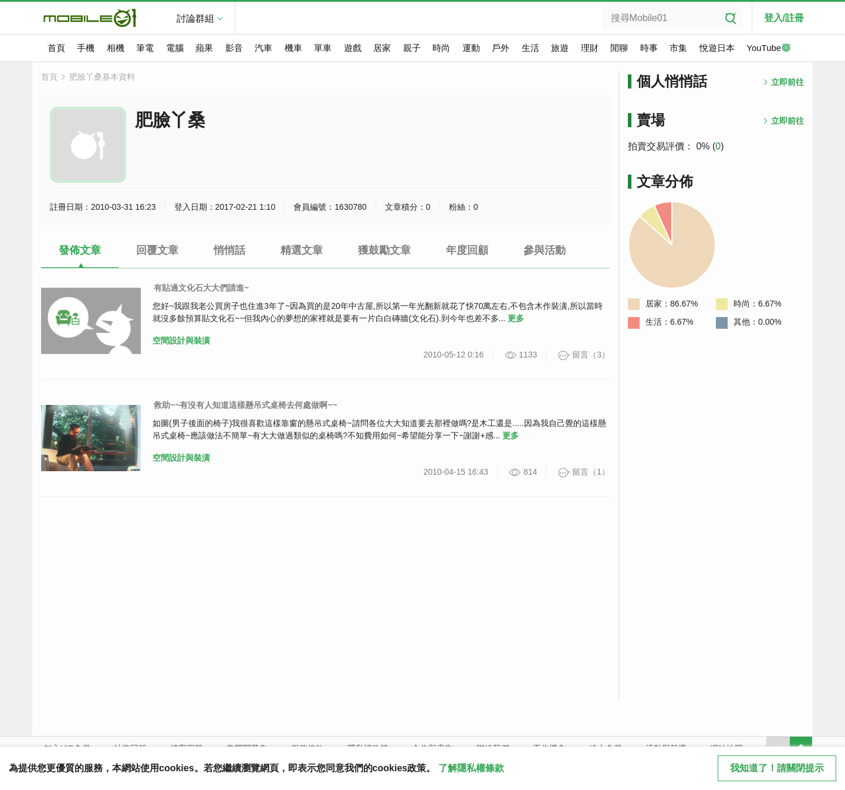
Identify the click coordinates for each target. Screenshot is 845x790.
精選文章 (301, 250)
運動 (471, 48)
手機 (85, 48)
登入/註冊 (784, 18)
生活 (530, 48)
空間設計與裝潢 (181, 340)
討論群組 (195, 18)
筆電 (145, 48)
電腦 (175, 48)
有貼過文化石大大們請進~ (201, 287)
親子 (412, 48)
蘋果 (204, 48)
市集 (678, 48)
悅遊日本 (717, 48)
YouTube (768, 49)
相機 (115, 48)
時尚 (441, 48)
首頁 (56, 48)
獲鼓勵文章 (384, 250)
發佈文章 (80, 250)
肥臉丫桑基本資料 (102, 76)
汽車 (263, 48)
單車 (323, 48)
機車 (293, 48)
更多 (516, 318)
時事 (649, 48)
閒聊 (619, 48)
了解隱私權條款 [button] (471, 768)
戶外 (500, 48)
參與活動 (544, 250)
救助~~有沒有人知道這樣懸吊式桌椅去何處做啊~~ (245, 405)
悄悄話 (229, 250)
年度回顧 (467, 250)
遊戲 (352, 48)
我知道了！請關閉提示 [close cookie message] (777, 768)
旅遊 (560, 48)
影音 (234, 48)
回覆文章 (157, 250)
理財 (590, 48)
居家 (382, 48)
